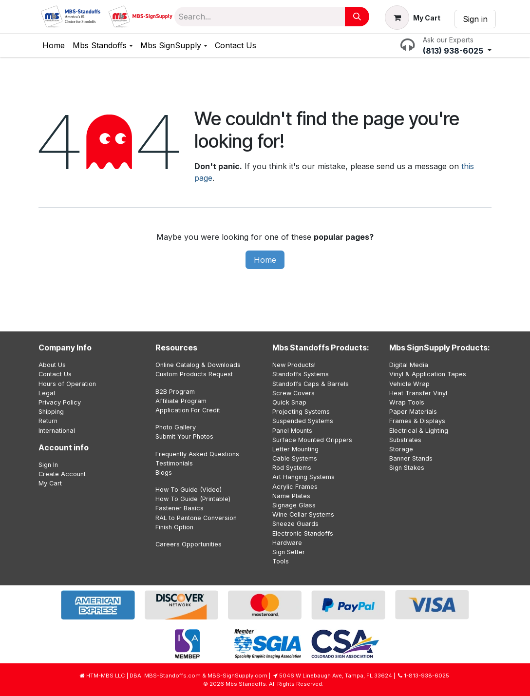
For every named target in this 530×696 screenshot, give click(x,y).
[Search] (357, 16)
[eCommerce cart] (413, 17)
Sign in (475, 19)
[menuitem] (53, 45)
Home (265, 260)
